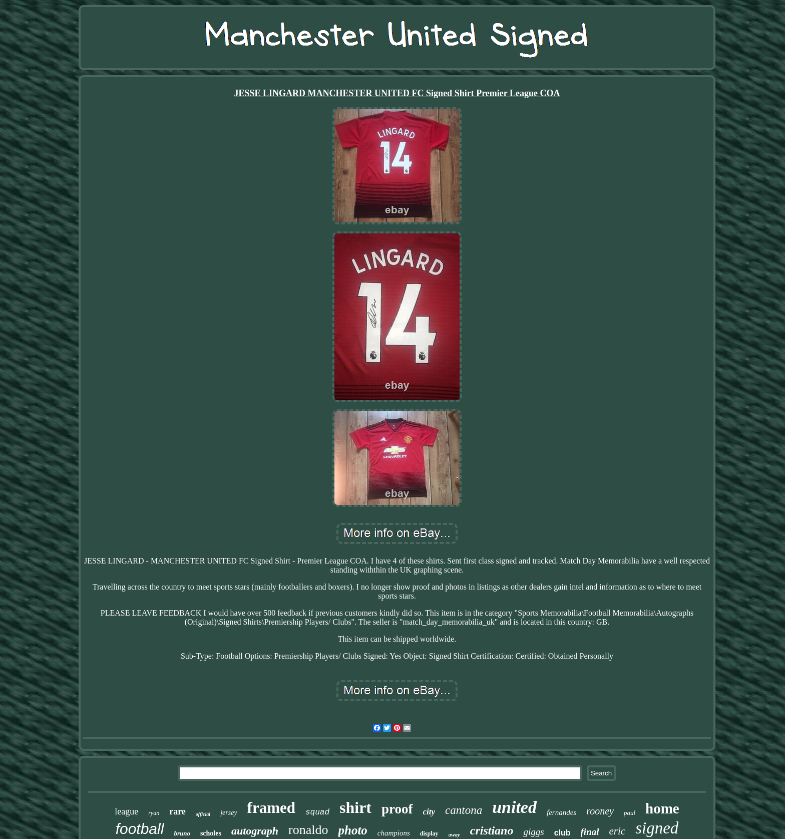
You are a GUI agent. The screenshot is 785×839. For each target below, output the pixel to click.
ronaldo (308, 829)
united (514, 807)
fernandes (561, 812)
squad (317, 812)
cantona (463, 810)
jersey (228, 812)
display (429, 833)
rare (177, 811)
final (590, 831)
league (126, 811)
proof (397, 808)
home (662, 808)
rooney (600, 810)
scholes (210, 833)
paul (629, 812)
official (203, 814)
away (454, 834)
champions (393, 833)
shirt (355, 807)
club (562, 832)
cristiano (492, 830)
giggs (533, 831)
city (429, 811)
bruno (182, 833)
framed (271, 807)
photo (352, 830)
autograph (254, 830)
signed (656, 828)
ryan (153, 812)
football (140, 828)
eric (617, 831)
